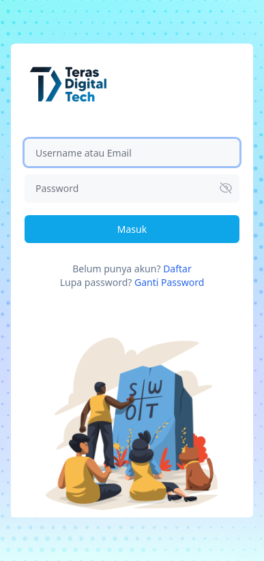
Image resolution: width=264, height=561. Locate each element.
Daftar (177, 268)
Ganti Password (169, 282)
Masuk (132, 229)
